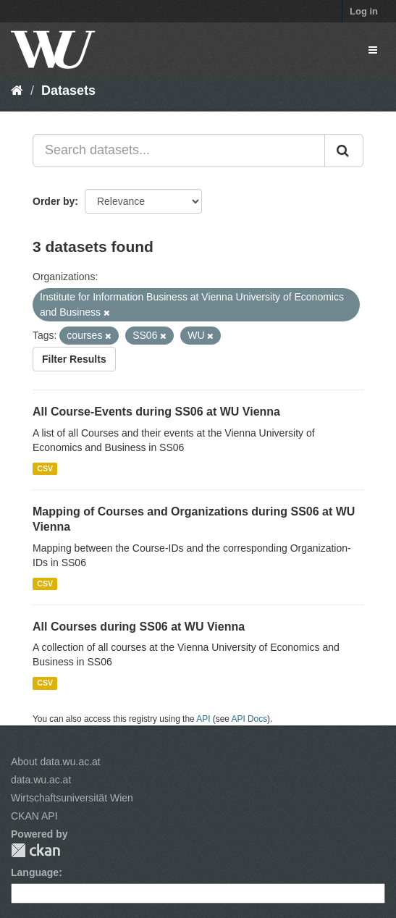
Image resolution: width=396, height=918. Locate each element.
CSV (45, 468)
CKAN (35, 850)
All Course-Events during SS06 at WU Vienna (156, 411)
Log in (364, 11)
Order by (54, 201)
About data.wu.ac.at (56, 761)
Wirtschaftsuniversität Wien (72, 798)
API (203, 719)
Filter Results (74, 359)
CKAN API (34, 816)
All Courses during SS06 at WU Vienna (139, 626)
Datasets (68, 90)
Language (35, 872)
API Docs (250, 719)
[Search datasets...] (179, 150)
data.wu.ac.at (41, 780)
